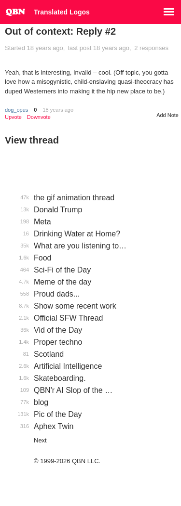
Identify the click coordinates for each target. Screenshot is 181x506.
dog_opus (16, 110)
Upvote (13, 117)
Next (40, 440)
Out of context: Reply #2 (60, 31)
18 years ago (57, 110)
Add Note (167, 115)
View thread (32, 140)
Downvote (39, 117)
